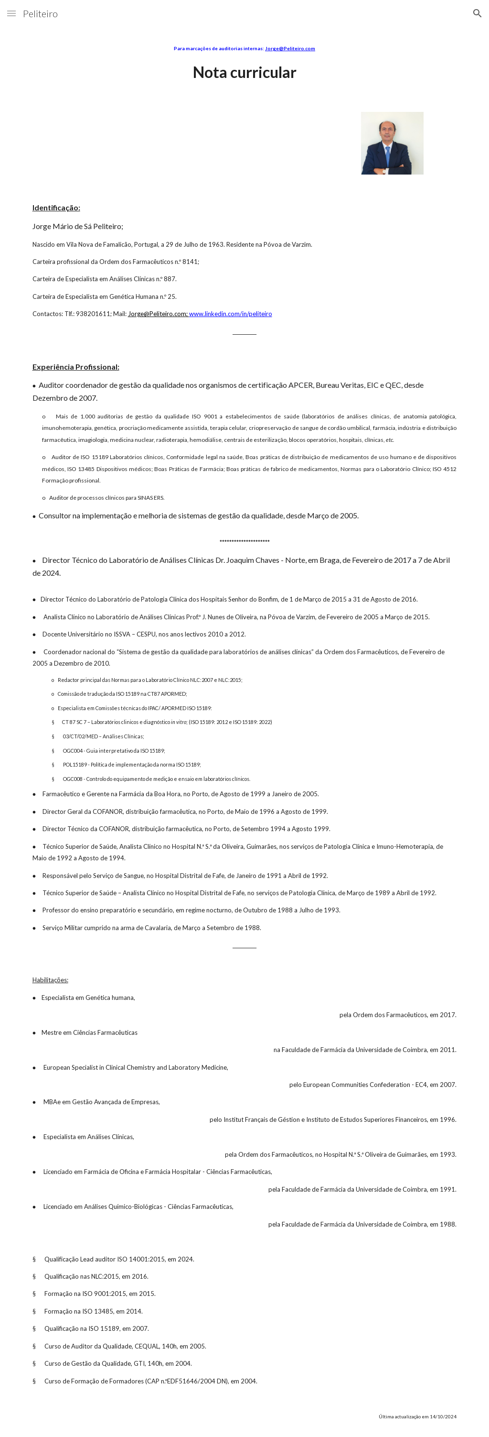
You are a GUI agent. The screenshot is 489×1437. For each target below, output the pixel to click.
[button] (11, 13)
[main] (245, 63)
